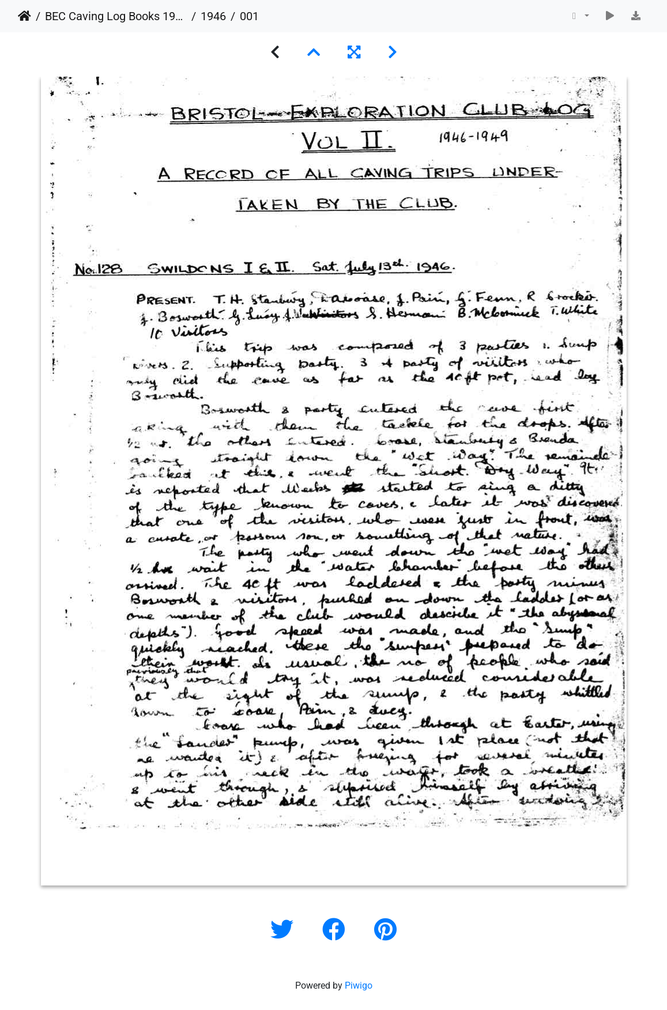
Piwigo (358, 985)
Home (24, 16)
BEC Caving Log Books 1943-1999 (116, 16)
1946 (213, 16)
